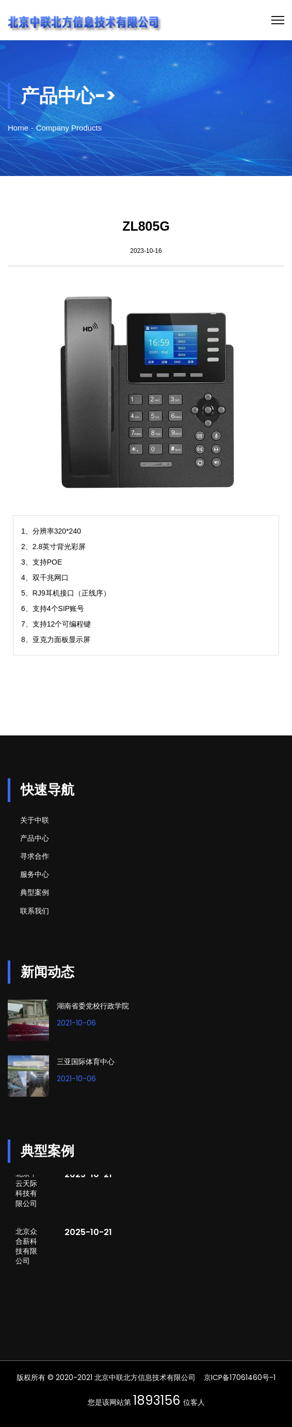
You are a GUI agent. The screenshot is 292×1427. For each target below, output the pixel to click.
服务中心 (34, 874)
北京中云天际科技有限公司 (26, 1189)
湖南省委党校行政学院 (93, 1006)
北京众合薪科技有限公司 (26, 1247)
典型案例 (34, 892)
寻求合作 (34, 856)
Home (18, 127)
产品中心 (34, 838)
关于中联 (34, 820)
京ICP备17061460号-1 (239, 1377)
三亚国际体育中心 (86, 1061)
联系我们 (34, 911)
